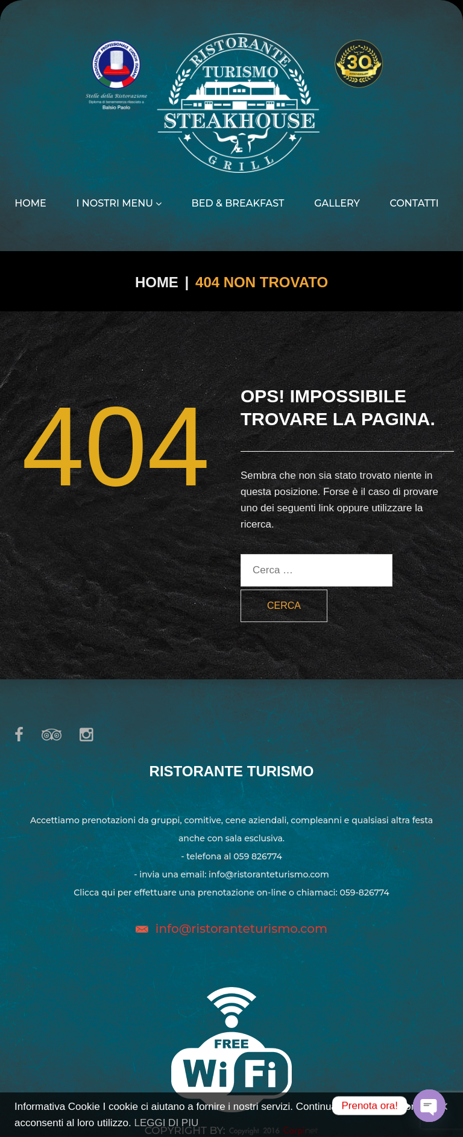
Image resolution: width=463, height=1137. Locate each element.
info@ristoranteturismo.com (241, 928)
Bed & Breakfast (238, 203)
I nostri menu (118, 203)
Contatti (414, 203)
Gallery (337, 203)
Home (30, 203)
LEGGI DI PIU (166, 1123)
